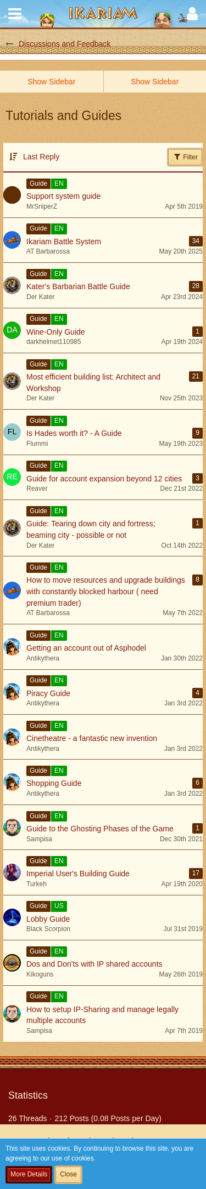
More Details (28, 1174)
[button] (14, 13)
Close (68, 1174)
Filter (185, 156)
